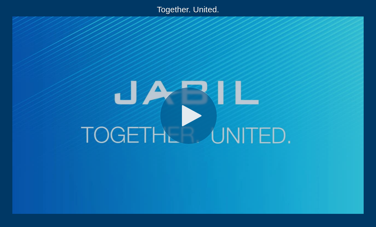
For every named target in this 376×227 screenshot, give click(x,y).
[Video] (188, 115)
